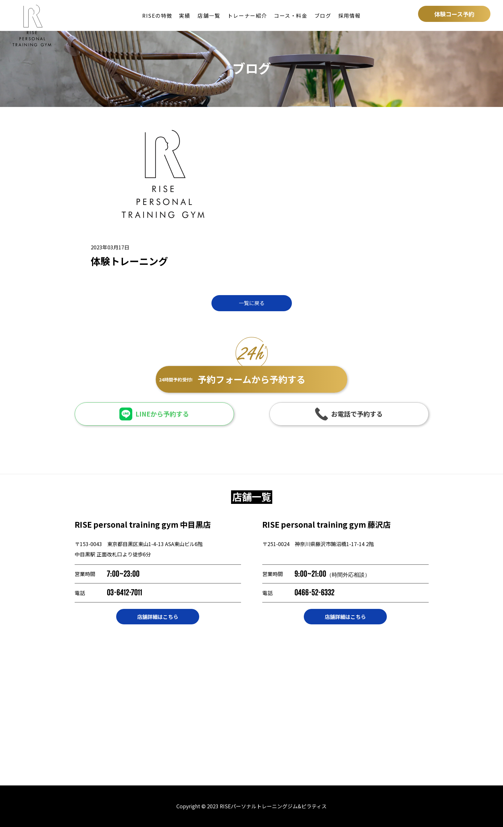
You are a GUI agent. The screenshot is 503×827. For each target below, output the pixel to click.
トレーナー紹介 (247, 15)
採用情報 (349, 15)
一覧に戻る (252, 303)
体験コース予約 (454, 14)
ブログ (322, 15)
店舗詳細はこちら (157, 616)
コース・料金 (291, 15)
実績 (184, 15)
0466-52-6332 (314, 592)
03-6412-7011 (124, 592)
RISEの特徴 (157, 15)
